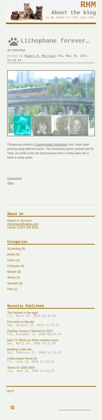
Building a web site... (51, 351)
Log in (10, 391)
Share (10, 183)
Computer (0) (15, 266)
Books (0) (13, 254)
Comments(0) (14, 178)
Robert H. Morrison (40, 56)
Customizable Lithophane (51, 144)
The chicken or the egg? (51, 314)
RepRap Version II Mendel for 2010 (51, 332)
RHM (88, 5)
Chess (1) (13, 260)
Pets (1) (12, 289)
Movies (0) (14, 271)
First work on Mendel (51, 323)
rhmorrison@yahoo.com (22, 224)
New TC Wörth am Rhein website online (51, 342)
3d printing (16, 50)
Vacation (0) (15, 283)
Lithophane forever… (54, 41)
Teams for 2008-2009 (51, 369)
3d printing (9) (16, 248)
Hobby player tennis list (51, 360)
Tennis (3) (13, 277)
